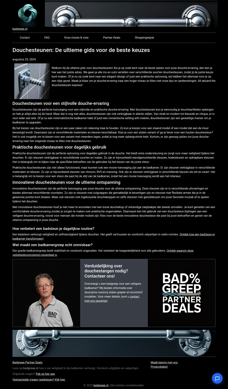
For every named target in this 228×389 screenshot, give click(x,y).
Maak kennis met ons (164, 362)
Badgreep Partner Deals (27, 362)
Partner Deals (111, 37)
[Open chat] (217, 378)
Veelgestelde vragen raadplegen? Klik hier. (39, 379)
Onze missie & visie (76, 37)
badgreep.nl (19, 29)
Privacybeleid (159, 366)
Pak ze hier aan (45, 374)
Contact (25, 37)
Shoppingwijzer (144, 37)
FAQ (47, 37)
